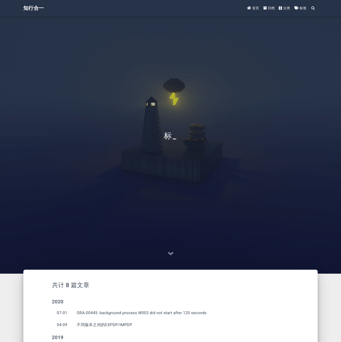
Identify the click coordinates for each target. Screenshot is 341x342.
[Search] (313, 8)
